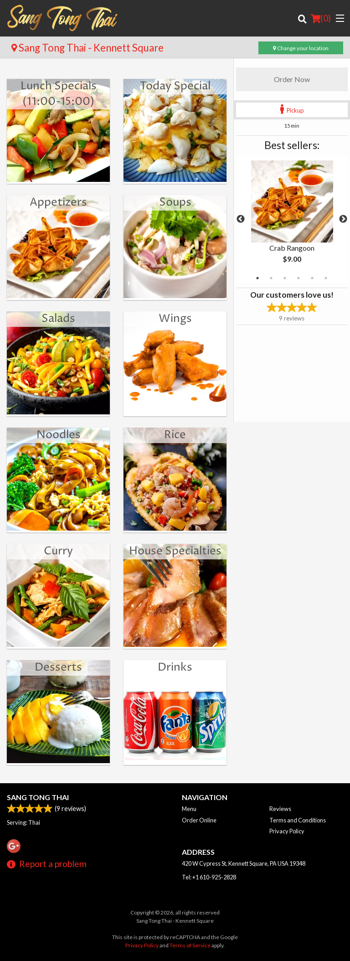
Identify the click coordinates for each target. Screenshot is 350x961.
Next (343, 219)
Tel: (209, 877)
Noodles (58, 435)
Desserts (58, 667)
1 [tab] (257, 278)
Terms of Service (190, 945)
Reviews (280, 808)
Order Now (292, 79)
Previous (240, 219)
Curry (58, 551)
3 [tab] (284, 278)
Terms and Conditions (297, 820)
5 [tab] (312, 278)
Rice (175, 435)
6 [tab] (325, 278)
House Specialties (175, 551)
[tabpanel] (291, 219)
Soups (175, 202)
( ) (321, 18)
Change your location (301, 48)
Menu (189, 808)
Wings (175, 318)
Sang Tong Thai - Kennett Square (87, 47)
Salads (58, 318)
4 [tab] (298, 278)
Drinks (175, 667)
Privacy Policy (286, 831)
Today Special (175, 86)
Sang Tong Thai (38, 797)
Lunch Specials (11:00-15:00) (59, 94)
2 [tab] (271, 278)
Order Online (199, 820)
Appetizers (58, 202)
